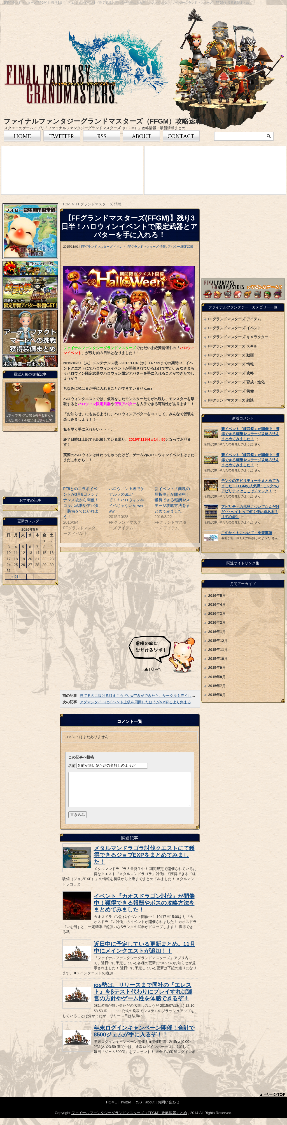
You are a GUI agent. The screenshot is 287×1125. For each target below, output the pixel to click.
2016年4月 (217, 604)
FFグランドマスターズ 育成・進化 (236, 382)
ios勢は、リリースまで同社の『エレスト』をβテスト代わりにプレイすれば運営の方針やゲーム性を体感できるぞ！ (143, 998)
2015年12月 (218, 641)
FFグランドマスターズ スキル (233, 346)
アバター (174, 246)
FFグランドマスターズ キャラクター (238, 337)
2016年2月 (217, 622)
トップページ (22, 136)
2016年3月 (217, 613)
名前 (72, 765)
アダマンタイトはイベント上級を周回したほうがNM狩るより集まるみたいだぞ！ (146, 702)
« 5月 (15, 576)
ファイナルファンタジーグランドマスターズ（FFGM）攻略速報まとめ (113, 121)
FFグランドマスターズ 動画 (231, 355)
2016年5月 (217, 595)
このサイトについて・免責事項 (246, 533)
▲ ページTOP (272, 1101)
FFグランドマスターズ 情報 (146, 246)
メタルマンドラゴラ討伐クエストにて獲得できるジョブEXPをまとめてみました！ (144, 861)
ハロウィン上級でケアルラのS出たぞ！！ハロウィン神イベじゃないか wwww (126, 499)
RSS (101, 136)
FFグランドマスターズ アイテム (234, 319)
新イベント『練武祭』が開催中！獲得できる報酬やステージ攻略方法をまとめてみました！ (250, 434)
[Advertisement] (130, 593)
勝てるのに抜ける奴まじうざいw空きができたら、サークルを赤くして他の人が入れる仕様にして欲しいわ (166, 695)
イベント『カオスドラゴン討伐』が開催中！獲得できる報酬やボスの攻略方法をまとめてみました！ (144, 909)
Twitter (61, 136)
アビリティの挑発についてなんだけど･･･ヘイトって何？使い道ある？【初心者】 (250, 512)
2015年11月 (218, 650)
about (150, 1109)
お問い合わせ (181, 136)
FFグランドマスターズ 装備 (231, 391)
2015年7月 (217, 686)
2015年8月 (217, 677)
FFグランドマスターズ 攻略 (231, 373)
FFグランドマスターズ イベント (103, 246)
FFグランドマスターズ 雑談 (231, 400)
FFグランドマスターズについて (141, 136)
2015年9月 (217, 667)
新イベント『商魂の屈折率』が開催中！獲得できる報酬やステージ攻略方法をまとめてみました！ (172, 499)
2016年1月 (217, 632)
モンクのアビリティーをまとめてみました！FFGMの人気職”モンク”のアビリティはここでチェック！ (250, 486)
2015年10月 (218, 659)
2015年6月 (217, 695)
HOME (111, 1109)
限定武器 (187, 246)
